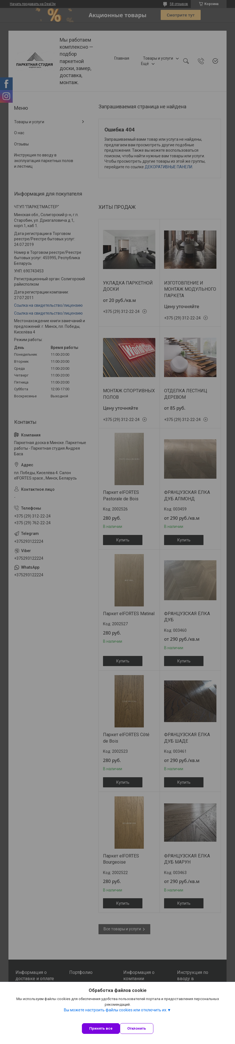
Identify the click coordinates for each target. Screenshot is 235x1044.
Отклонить (136, 1028)
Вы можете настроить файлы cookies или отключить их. (115, 1010)
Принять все (101, 1028)
